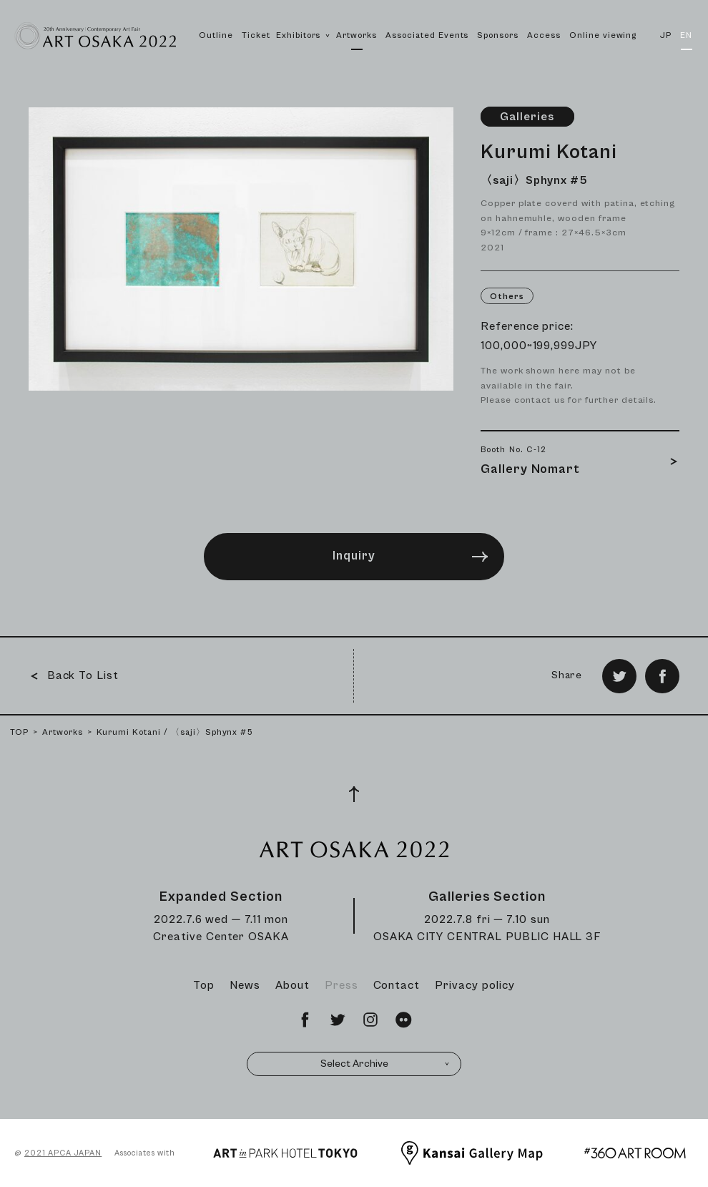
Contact (397, 985)
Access (544, 35)
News (245, 985)
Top (204, 985)
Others (507, 296)
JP (666, 35)
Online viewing (602, 35)
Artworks (356, 35)
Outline (216, 35)
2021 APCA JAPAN (63, 1153)
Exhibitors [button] (304, 51)
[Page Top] (354, 794)
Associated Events (426, 35)
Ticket (256, 35)
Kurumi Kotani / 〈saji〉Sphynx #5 (175, 732)
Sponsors (497, 35)
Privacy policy (474, 985)
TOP (19, 732)
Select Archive (385, 1063)
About (292, 985)
